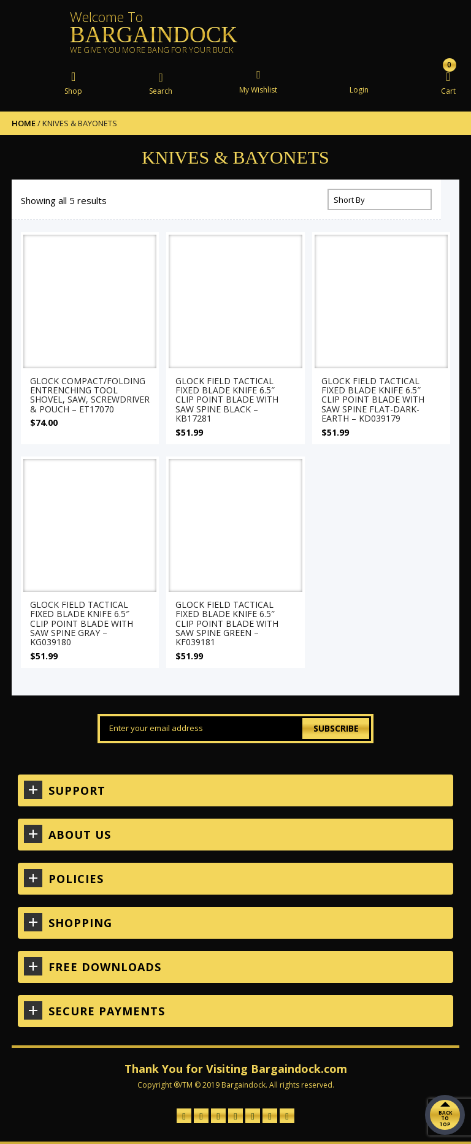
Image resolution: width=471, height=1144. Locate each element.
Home (24, 123)
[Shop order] (379, 199)
